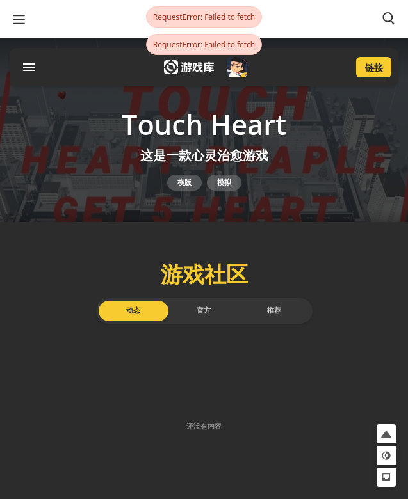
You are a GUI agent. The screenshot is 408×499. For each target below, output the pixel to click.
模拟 (224, 182)
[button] (386, 433)
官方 (204, 310)
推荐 (274, 310)
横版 (184, 182)
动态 (133, 310)
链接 (374, 67)
